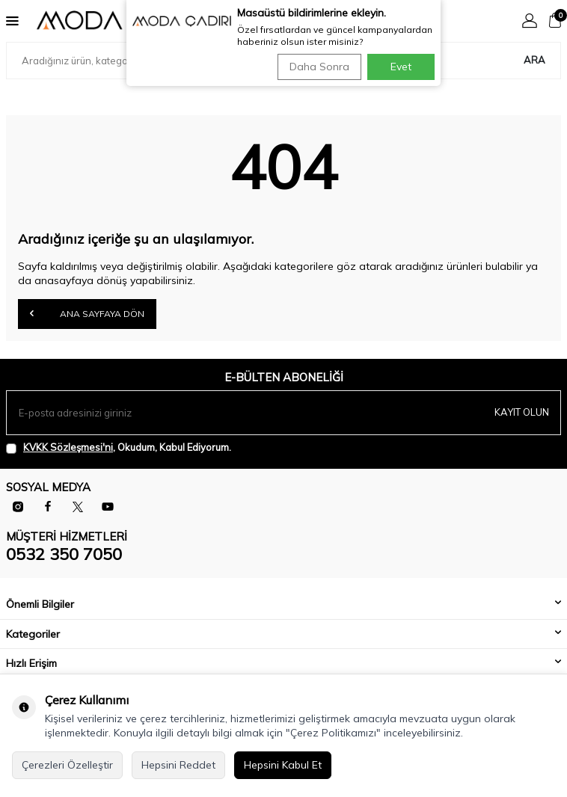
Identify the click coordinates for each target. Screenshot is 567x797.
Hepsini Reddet (178, 765)
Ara (534, 60)
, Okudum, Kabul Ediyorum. (118, 447)
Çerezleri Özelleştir (67, 765)
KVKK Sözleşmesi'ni (68, 447)
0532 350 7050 (64, 554)
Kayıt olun (521, 412)
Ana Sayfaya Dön (87, 313)
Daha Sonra (319, 66)
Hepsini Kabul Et (283, 765)
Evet (400, 66)
